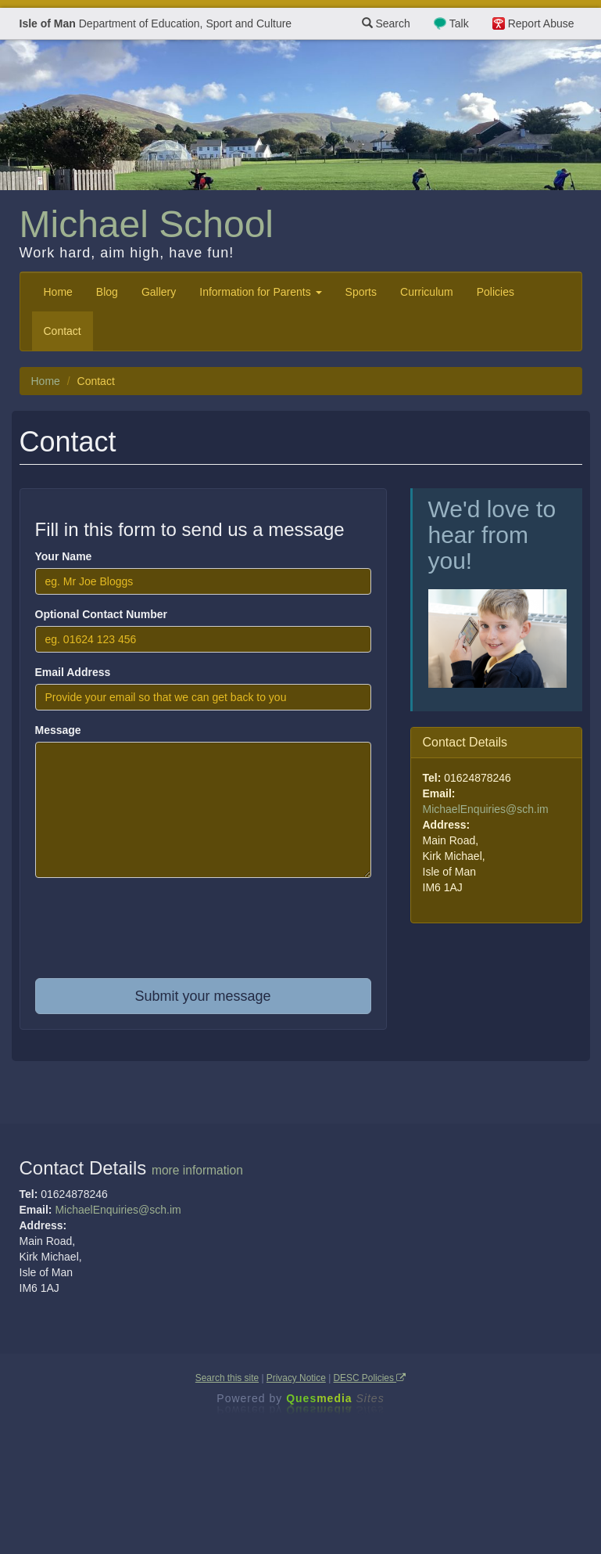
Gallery (158, 292)
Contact (62, 331)
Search (386, 23)
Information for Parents (260, 292)
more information (197, 1170)
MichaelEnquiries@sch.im (486, 809)
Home (58, 292)
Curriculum (426, 292)
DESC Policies (370, 1377)
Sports (361, 292)
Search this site (227, 1377)
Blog (107, 292)
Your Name (63, 556)
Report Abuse (541, 23)
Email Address (73, 672)
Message (58, 730)
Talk (459, 23)
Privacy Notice (296, 1377)
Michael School (147, 224)
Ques (335, 1398)
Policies (495, 292)
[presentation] (203, 935)
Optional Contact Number (101, 614)
